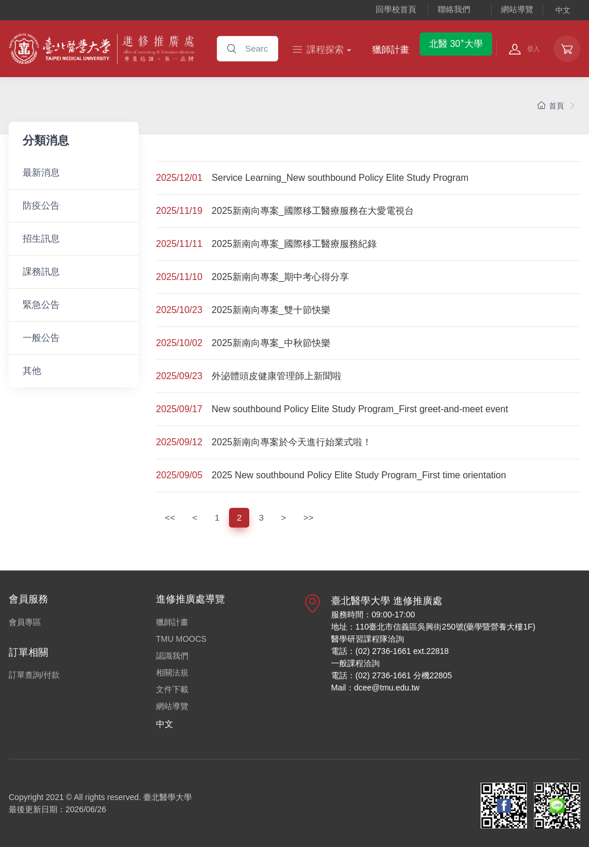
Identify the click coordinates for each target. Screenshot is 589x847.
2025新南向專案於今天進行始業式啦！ (292, 442)
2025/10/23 (179, 310)
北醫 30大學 (456, 43)
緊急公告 (41, 305)
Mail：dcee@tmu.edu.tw (375, 687)
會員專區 (25, 622)
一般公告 (41, 338)
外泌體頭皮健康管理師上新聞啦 (276, 376)
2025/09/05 (179, 475)
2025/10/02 (179, 343)
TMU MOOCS (181, 639)
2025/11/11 (179, 244)
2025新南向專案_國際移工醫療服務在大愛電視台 (313, 211)
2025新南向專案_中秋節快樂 (271, 343)
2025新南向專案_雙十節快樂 (271, 310)
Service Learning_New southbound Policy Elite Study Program (340, 178)
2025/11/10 (179, 277)
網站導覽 (517, 9)
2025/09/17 (179, 409)
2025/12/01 (179, 178)
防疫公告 (41, 205)
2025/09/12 (179, 442)
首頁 (550, 105)
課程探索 (318, 49)
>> (308, 517)
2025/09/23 (179, 376)
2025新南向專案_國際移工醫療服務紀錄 (294, 244)
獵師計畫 (390, 49)
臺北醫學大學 (167, 797)
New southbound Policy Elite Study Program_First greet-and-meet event (360, 409)
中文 (562, 10)
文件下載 (172, 689)
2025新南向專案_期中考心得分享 (280, 277)
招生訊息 (41, 238)
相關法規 (172, 672)
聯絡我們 (454, 9)
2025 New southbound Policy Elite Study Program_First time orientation (359, 475)
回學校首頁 (396, 9)
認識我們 (172, 655)
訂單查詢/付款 (34, 674)
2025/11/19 (179, 211)
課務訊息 (41, 272)
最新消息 (41, 172)
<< (170, 517)
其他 (32, 371)
